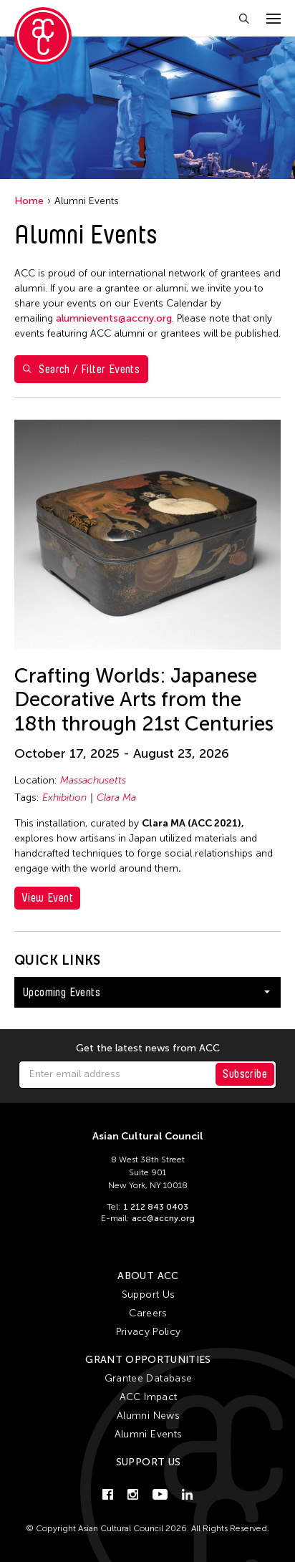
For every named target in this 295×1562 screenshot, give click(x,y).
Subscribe (245, 1074)
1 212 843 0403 (155, 1207)
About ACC (147, 1276)
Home (29, 201)
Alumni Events (149, 1434)
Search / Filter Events (81, 369)
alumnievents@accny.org (114, 318)
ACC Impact (149, 1397)
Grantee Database (149, 1378)
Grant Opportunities (148, 1360)
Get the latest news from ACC (148, 1048)
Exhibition (64, 797)
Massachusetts (93, 780)
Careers (148, 1313)
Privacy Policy (148, 1332)
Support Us (148, 1294)
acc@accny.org (163, 1218)
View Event (47, 898)
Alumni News (148, 1415)
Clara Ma (116, 797)
